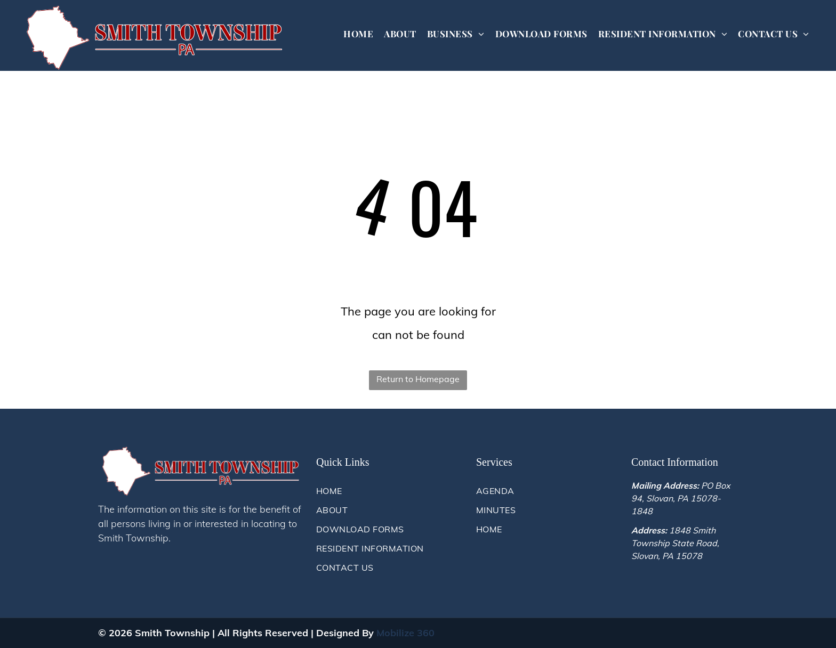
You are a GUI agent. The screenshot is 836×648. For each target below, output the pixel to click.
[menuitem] (358, 34)
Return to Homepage (418, 379)
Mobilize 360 (405, 633)
